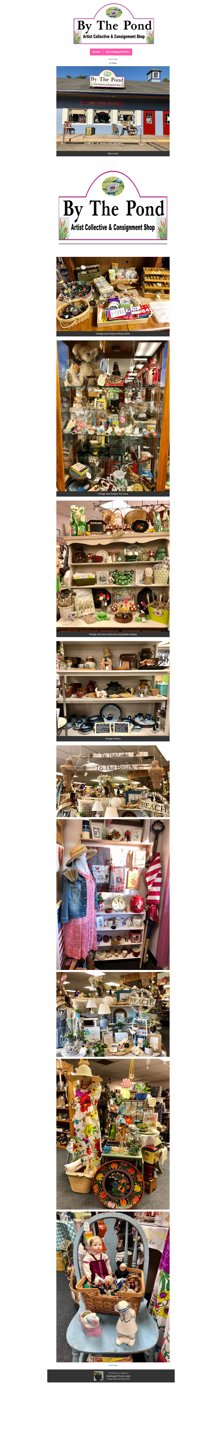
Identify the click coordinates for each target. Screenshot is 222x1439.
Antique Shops (112, 1379)
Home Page (112, 59)
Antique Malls (125, 1379)
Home (96, 52)
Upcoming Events (118, 52)
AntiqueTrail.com (118, 1376)
